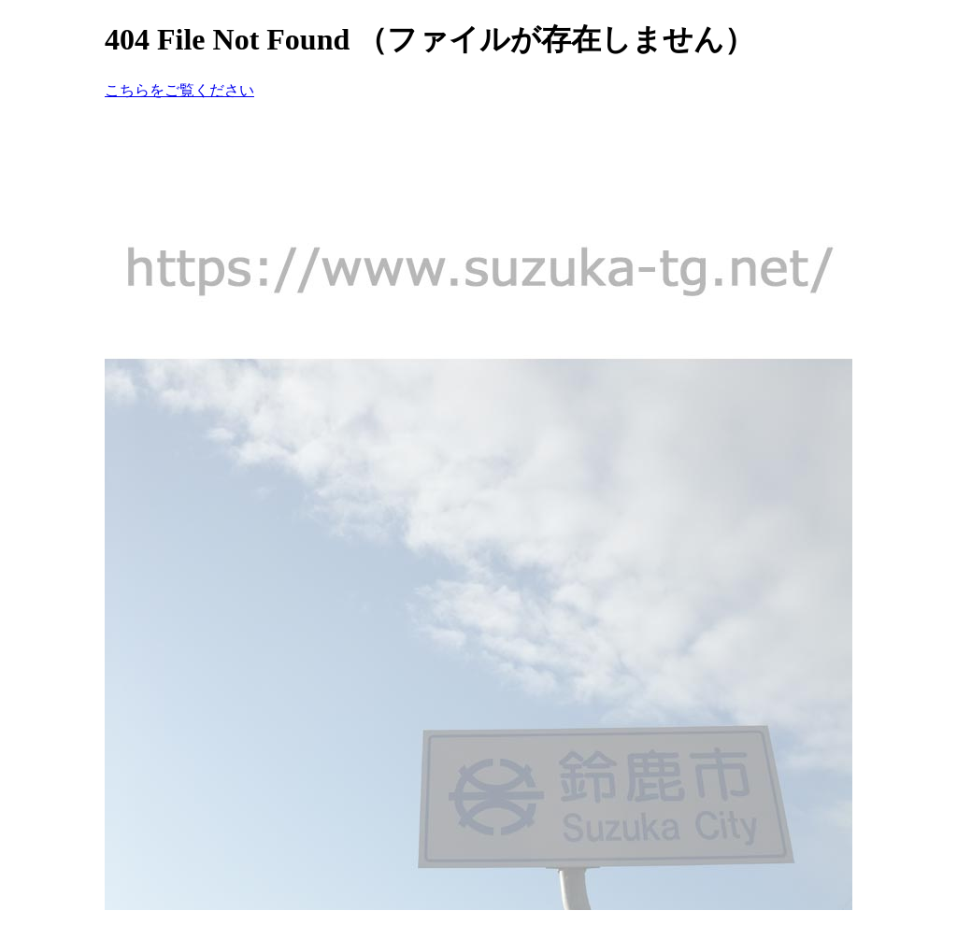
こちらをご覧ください (179, 90)
